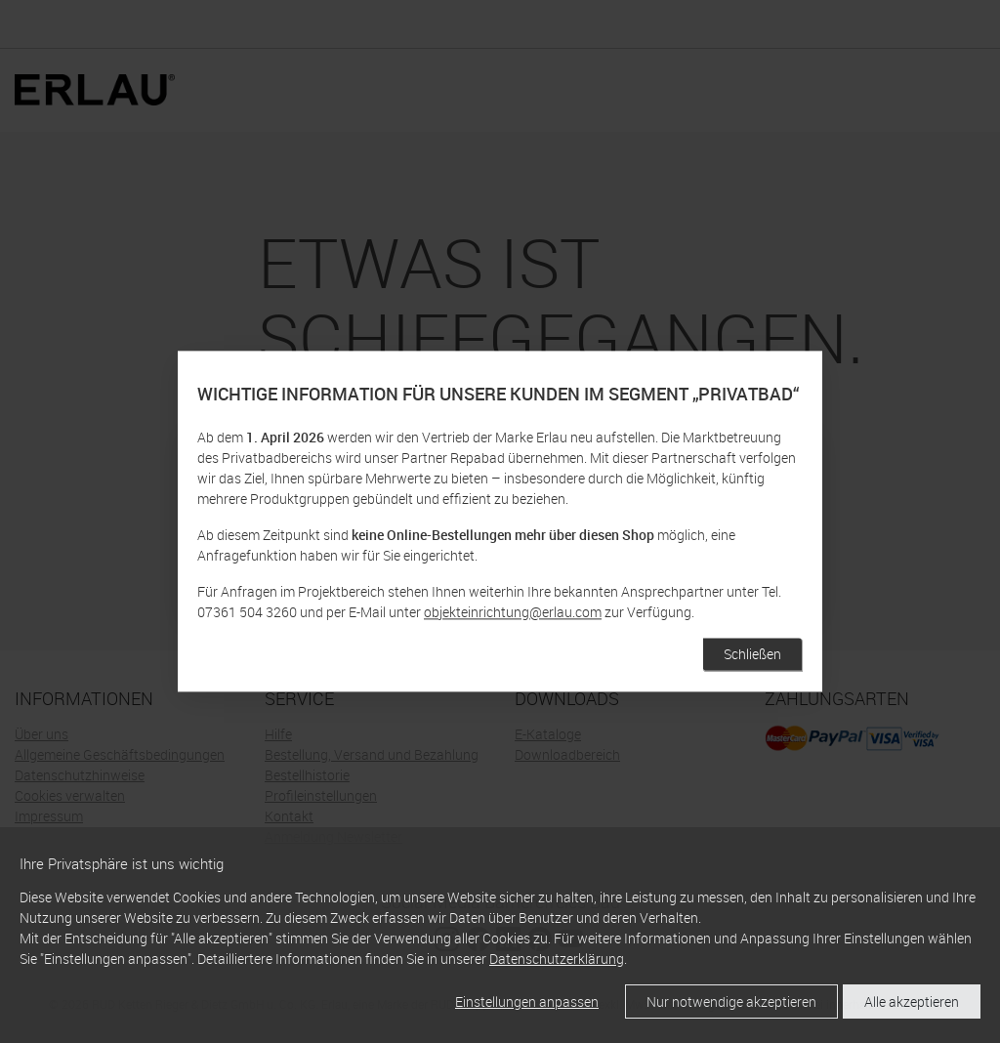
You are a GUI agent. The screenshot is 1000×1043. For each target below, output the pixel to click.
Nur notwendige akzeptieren (731, 1001)
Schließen (752, 655)
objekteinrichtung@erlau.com (513, 613)
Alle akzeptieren (911, 1001)
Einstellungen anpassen (527, 1001)
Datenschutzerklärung (556, 958)
